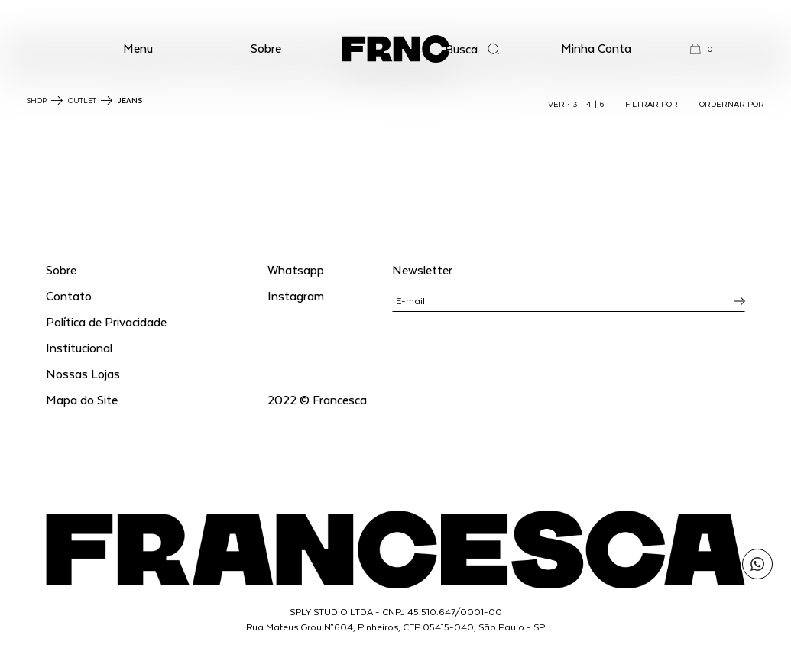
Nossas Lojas (83, 373)
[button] (138, 48)
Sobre (266, 47)
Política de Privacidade (106, 321)
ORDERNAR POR (731, 104)
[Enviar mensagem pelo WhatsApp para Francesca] (757, 564)
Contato (69, 295)
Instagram (295, 295)
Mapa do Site (82, 399)
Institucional (79, 347)
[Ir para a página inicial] (396, 49)
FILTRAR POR (651, 104)
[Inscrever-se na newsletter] (739, 301)
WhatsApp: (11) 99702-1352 (395, 13)
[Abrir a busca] (472, 49)
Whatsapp (295, 269)
